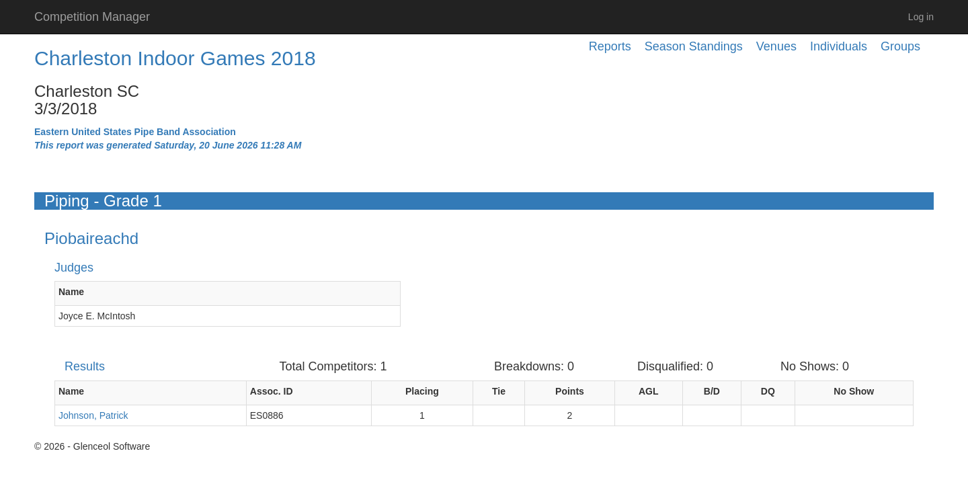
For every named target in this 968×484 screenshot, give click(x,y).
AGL (649, 391)
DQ (768, 391)
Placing (422, 391)
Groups (900, 46)
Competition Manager (92, 17)
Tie (499, 391)
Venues (776, 46)
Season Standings (694, 46)
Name (71, 291)
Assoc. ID (271, 391)
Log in (921, 16)
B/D (712, 391)
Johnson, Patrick (93, 415)
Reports (610, 46)
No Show (854, 391)
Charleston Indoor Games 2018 (175, 58)
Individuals (838, 46)
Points (569, 391)
